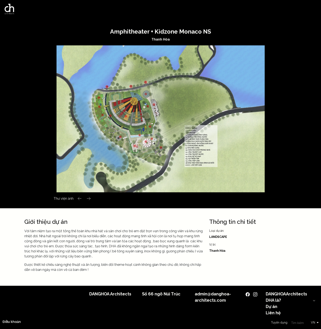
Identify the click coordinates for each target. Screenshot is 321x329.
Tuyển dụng (279, 322)
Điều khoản (12, 322)
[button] (80, 198)
